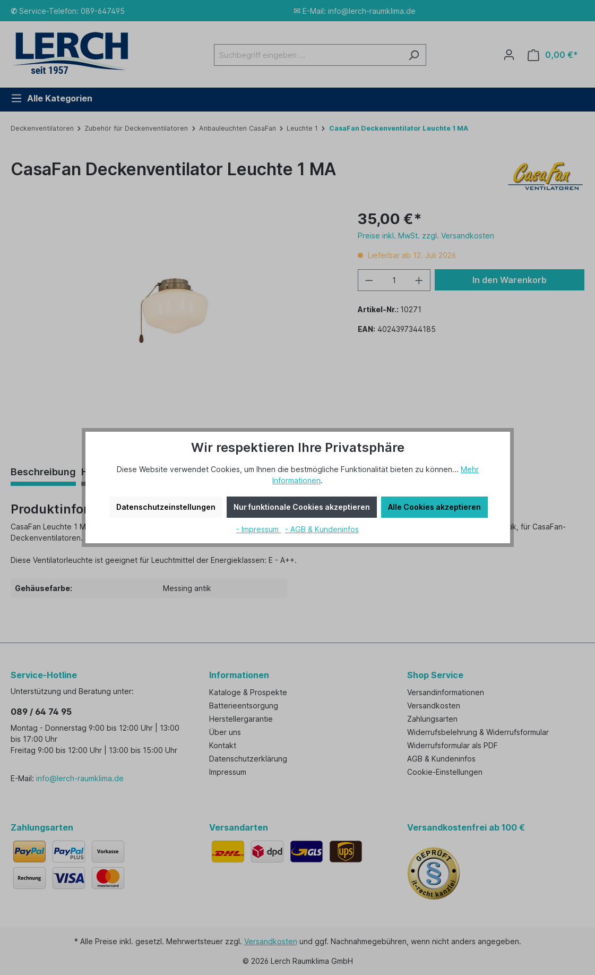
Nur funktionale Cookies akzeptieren (302, 506)
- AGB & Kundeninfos (322, 529)
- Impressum (258, 529)
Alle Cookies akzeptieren (434, 506)
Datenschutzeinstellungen (165, 506)
